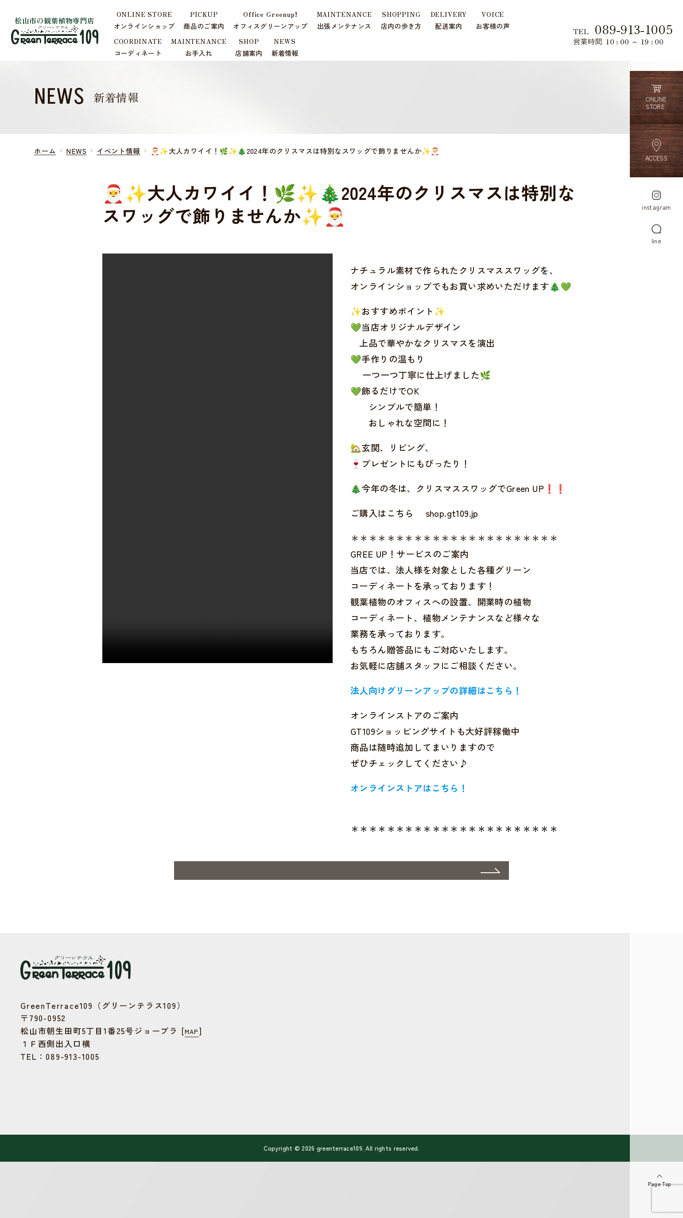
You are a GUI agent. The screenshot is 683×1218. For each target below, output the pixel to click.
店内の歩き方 (272, 1057)
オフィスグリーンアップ (289, 1031)
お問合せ (265, 1149)
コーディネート (276, 1096)
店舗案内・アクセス (283, 1123)
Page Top (656, 1177)
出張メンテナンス (279, 1044)
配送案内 (265, 1070)
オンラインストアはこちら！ (409, 798)
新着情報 (265, 1135)
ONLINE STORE (275, 1005)
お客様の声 (269, 1083)
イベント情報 (118, 160)
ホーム (45, 160)
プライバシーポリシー (286, 1162)
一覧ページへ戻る (323, 911)
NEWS (76, 160)
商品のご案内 (272, 1018)
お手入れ (265, 1109)
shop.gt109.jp (452, 523)
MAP (194, 1074)
